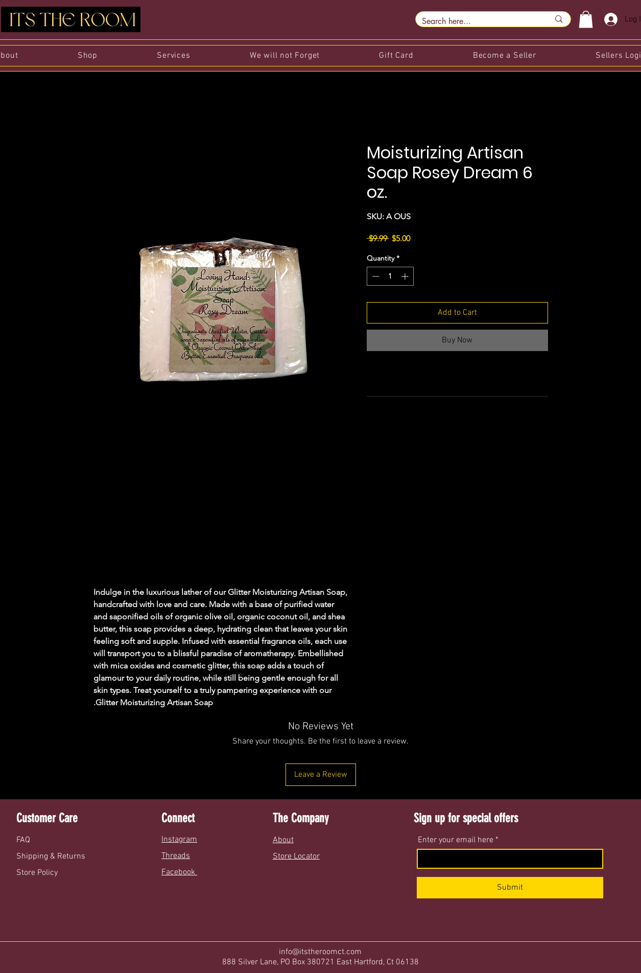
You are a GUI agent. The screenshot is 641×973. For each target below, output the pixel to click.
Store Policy (37, 873)
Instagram (179, 840)
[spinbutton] (390, 276)
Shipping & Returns (51, 856)
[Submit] (510, 887)
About (283, 840)
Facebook (179, 872)
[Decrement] (374, 276)
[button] (586, 19)
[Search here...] (478, 21)
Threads (175, 856)
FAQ (24, 840)
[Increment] (405, 276)
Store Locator (296, 856)
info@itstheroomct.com (320, 952)
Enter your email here (455, 840)
